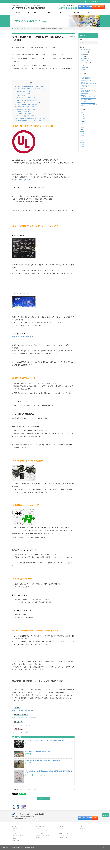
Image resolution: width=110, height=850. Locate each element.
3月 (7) (83, 118)
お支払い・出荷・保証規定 (42, 836)
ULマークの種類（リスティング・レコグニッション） (31, 89)
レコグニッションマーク (25, 93)
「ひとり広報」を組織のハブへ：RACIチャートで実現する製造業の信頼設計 (89, 103)
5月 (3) (83, 114)
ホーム (87, 1)
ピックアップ (36, 28)
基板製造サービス (62, 828)
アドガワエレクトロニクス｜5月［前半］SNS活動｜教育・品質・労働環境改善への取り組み (88, 78)
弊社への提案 (15, 841)
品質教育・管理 (43, 775)
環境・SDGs (35, 775)
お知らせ (81, 39)
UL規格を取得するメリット (23, 95)
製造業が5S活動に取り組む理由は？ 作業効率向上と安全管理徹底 (42, 760)
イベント (83, 56)
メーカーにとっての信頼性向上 (27, 100)
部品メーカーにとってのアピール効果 (28, 102)
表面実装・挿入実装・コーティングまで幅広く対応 (30, 120)
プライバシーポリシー (41, 838)
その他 (82, 69)
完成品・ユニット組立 (63, 834)
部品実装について (62, 838)
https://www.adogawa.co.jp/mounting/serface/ (25, 718)
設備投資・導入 (84, 52)
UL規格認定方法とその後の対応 (24, 107)
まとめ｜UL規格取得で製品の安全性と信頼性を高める (31, 118)
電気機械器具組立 (85, 63)
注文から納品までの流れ (42, 830)
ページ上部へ (105, 815)
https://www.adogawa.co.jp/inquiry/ (22, 732)
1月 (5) (83, 123)
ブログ (30, 28)
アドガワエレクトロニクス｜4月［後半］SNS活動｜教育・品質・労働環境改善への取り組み (88, 97)
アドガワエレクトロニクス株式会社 (20, 28)
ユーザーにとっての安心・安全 (27, 98)
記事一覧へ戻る (43, 798)
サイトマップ (94, 1)
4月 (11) (84, 116)
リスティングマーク (23, 91)
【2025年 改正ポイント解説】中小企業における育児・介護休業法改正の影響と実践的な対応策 (49, 772)
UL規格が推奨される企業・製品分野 (26, 104)
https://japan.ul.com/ (25, 180)
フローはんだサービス (63, 832)
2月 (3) (83, 121)
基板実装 (28, 753)
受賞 (13, 830)
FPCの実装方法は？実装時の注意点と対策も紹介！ (38, 751)
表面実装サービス (62, 830)
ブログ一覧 (82, 828)
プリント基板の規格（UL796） (26, 116)
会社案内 (14, 828)
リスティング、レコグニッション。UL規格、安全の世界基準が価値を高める (45, 740)
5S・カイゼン (29, 762)
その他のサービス (62, 836)
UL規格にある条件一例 (22, 111)
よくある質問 (39, 834)
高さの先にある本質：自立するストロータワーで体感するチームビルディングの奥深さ (88, 91)
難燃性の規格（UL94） (24, 113)
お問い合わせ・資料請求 (76, 6)
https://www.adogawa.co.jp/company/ (22, 710)
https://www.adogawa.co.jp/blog (21, 725)
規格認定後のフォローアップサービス (28, 109)
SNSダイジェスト (85, 60)
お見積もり (91, 6)
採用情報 (76, 13)
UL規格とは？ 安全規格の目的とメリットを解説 (29, 86)
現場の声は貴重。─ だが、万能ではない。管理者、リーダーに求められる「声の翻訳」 (88, 84)
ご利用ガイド (39, 828)
